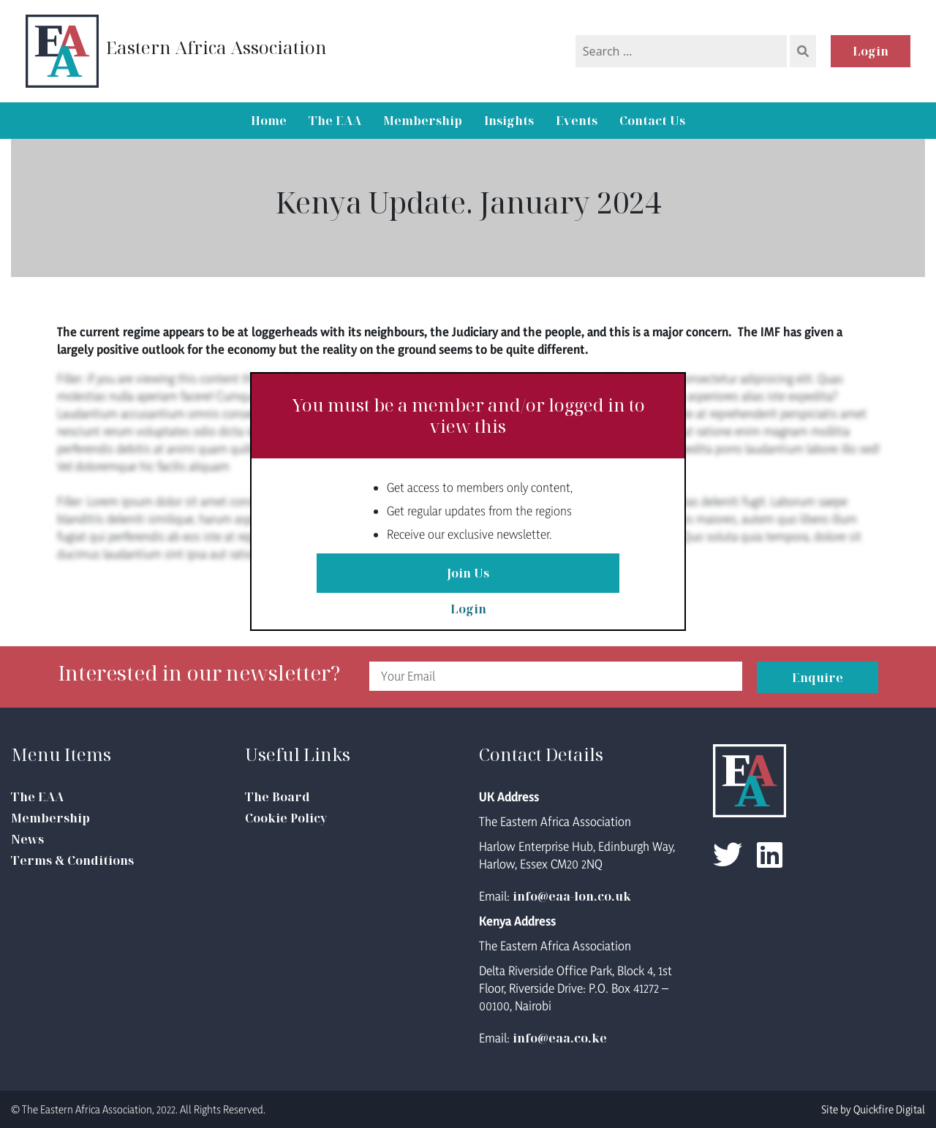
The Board (277, 797)
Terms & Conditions (72, 860)
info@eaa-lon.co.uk (572, 896)
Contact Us (652, 121)
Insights (509, 121)
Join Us (468, 573)
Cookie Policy (286, 818)
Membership (422, 121)
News (27, 839)
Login (870, 51)
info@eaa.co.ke (560, 1038)
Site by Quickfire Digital (873, 1109)
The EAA (335, 121)
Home (269, 121)
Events (576, 121)
